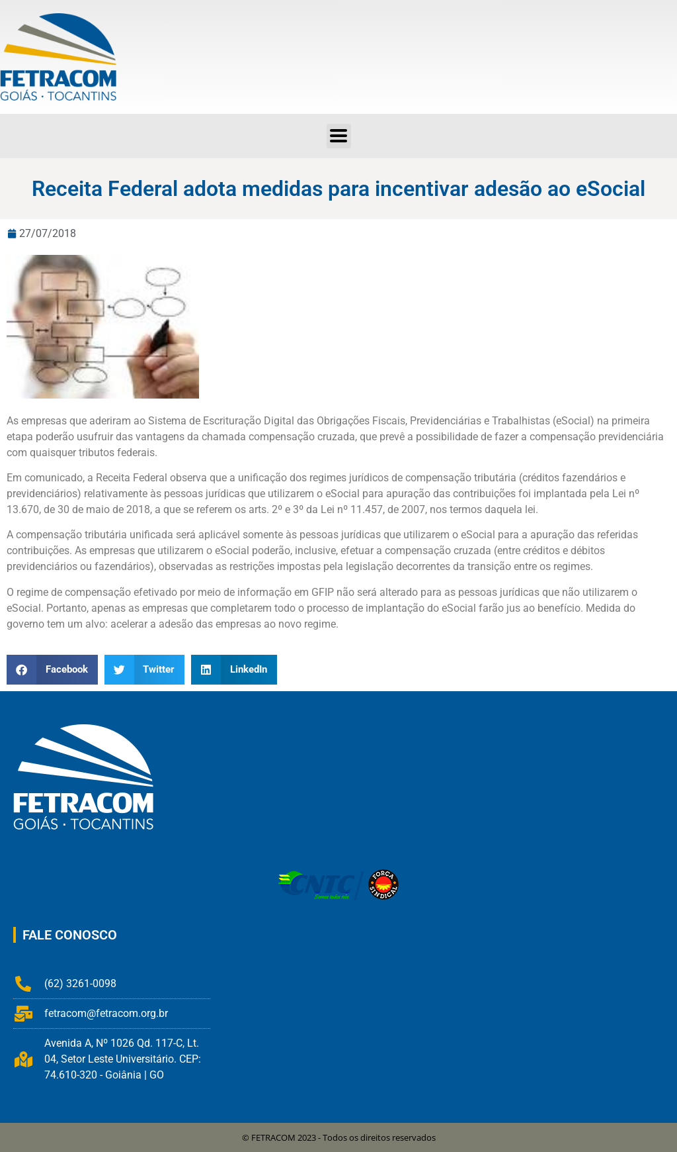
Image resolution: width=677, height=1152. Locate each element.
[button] (52, 670)
